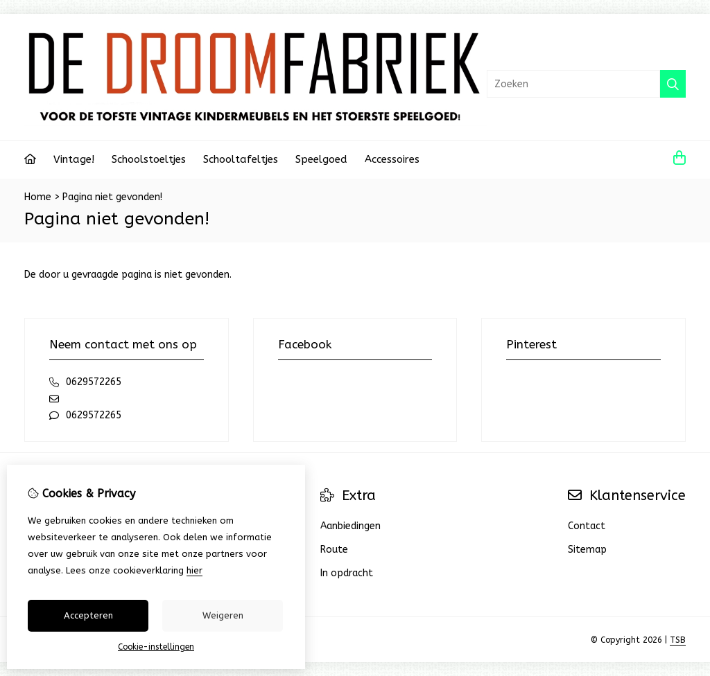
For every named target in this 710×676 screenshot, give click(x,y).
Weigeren (222, 615)
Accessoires (392, 159)
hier (194, 570)
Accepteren (88, 615)
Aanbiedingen (350, 526)
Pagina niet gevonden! (112, 197)
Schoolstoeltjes (149, 159)
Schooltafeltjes (240, 159)
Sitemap (587, 549)
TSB (678, 640)
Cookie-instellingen (156, 647)
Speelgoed (321, 159)
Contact (586, 526)
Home (37, 197)
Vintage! (73, 159)
